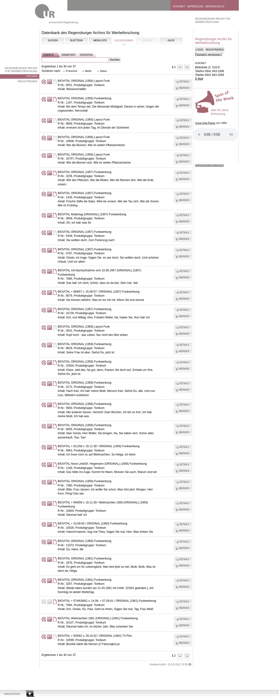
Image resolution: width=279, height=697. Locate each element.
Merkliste (100, 40)
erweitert (69, 55)
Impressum (195, 6)
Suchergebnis (123, 40)
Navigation (12, 694)
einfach (49, 55)
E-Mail (199, 78)
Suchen (31, 76)
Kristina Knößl (158, 664)
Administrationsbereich (209, 165)
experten (86, 55)
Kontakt (179, 6)
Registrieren (27, 81)
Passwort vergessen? (208, 54)
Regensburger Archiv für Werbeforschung (21, 70)
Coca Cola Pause (205, 122)
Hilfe (171, 40)
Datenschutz (214, 6)
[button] (180, 67)
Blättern (76, 40)
